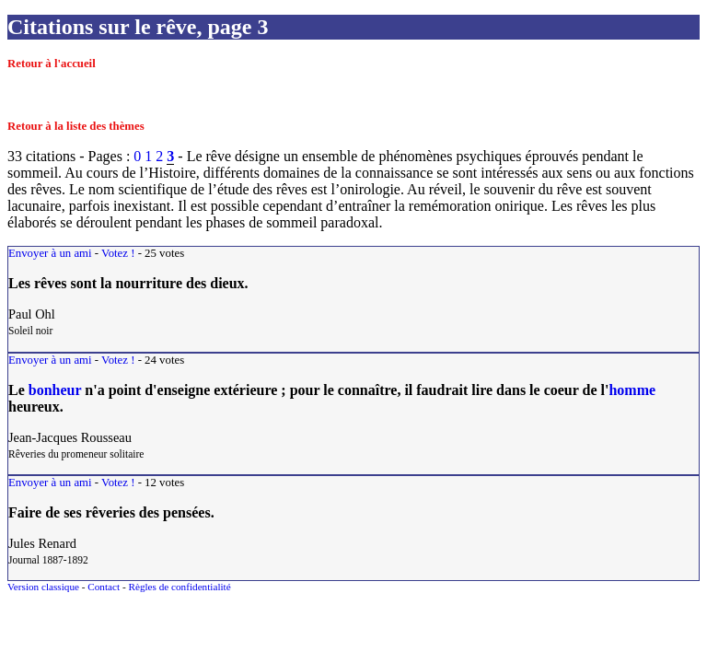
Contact (103, 586)
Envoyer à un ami (50, 253)
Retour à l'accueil (51, 63)
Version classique (43, 586)
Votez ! (117, 253)
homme (631, 390)
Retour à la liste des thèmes (76, 126)
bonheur (55, 390)
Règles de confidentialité (179, 586)
